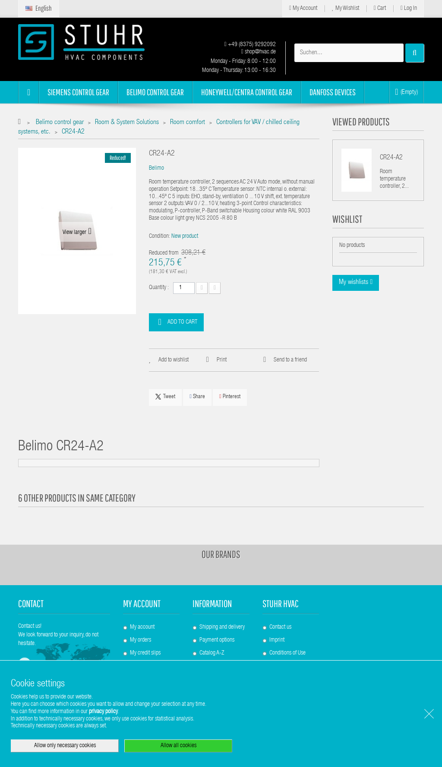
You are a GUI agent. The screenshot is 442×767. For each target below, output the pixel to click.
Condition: (159, 237)
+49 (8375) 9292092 (250, 45)
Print (222, 360)
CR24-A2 (391, 158)
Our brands (221, 554)
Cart (380, 8)
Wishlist (347, 219)
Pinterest (229, 396)
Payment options (216, 640)
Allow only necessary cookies (65, 746)
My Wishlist (345, 8)
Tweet (165, 397)
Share (197, 396)
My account (142, 603)
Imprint (276, 640)
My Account (303, 8)
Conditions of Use (287, 653)
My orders (140, 640)
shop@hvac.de (258, 52)
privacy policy (103, 712)
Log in (409, 8)
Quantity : (159, 288)
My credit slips (145, 653)
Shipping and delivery (222, 627)
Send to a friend (290, 360)
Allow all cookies (178, 746)
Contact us (280, 627)
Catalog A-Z (211, 653)
